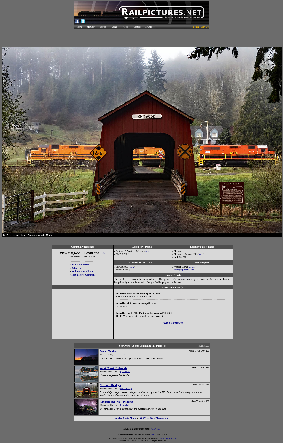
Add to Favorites (80, 264)
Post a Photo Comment (83, 274)
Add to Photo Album (82, 271)
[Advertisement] (141, 38)
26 (103, 253)
